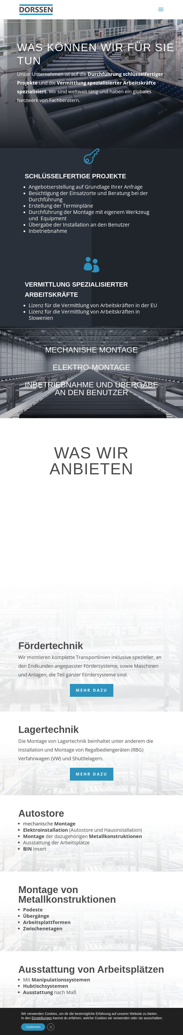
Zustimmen (33, 1027)
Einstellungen (42, 1018)
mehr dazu (92, 690)
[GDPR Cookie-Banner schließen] (50, 1027)
